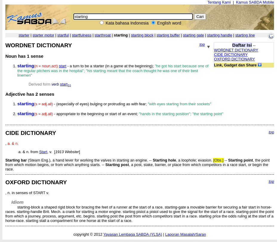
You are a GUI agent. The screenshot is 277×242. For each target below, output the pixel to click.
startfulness (81, 35)
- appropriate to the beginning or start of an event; (120, 114)
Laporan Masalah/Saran (185, 234)
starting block (142, 35)
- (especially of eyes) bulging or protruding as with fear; (114, 104)
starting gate (193, 35)
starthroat (103, 35)
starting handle (219, 35)
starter (24, 35)
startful (63, 35)
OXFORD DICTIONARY (234, 59)
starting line (245, 35)
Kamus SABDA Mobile (255, 2)
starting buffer (168, 35)
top (202, 44)
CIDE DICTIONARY (231, 54)
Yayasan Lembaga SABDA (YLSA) (132, 234)
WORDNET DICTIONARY (236, 50)
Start (43, 152)
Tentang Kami (219, 2)
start (62, 66)
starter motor (43, 35)
